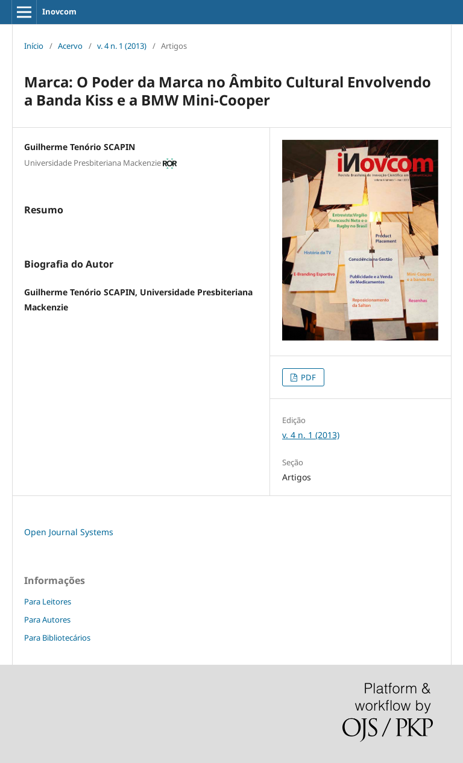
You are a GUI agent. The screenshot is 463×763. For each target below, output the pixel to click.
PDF (307, 377)
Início (33, 45)
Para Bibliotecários (57, 637)
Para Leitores (47, 601)
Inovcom (59, 11)
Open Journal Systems (68, 532)
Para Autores (47, 619)
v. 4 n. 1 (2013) (121, 45)
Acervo (70, 45)
